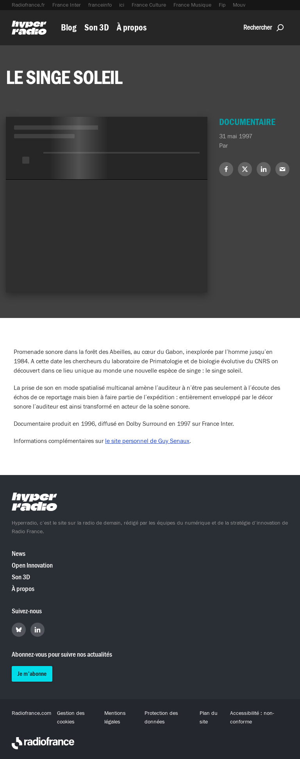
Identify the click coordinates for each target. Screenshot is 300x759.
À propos (131, 27)
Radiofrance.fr (28, 5)
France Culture (149, 5)
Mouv (239, 5)
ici (121, 5)
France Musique (192, 5)
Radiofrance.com (31, 713)
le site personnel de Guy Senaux (147, 441)
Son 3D (96, 27)
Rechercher (263, 27)
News (18, 554)
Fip (222, 5)
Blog (69, 27)
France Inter (66, 5)
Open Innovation (32, 565)
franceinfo (100, 5)
